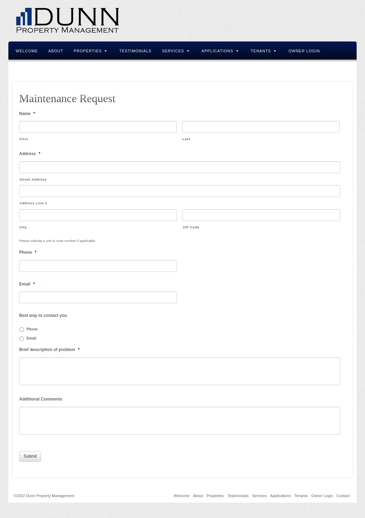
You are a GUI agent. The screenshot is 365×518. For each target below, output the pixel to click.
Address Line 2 (33, 203)
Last (186, 139)
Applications (220, 51)
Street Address (33, 179)
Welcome (27, 51)
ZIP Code (191, 227)
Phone (27, 252)
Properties (90, 51)
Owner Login (304, 51)
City (23, 227)
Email (27, 284)
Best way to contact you (43, 315)
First (24, 139)
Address (29, 153)
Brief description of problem (49, 349)
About (55, 51)
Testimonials (135, 51)
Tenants (263, 51)
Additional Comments (40, 399)
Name (27, 113)
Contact (26, 69)
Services (175, 51)
